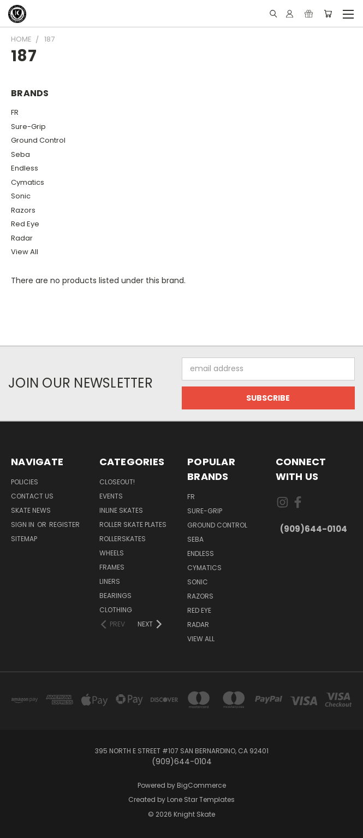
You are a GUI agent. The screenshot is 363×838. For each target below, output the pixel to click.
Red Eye (25, 224)
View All (24, 252)
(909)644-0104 (313, 529)
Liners (109, 581)
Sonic (21, 196)
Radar (22, 238)
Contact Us (32, 496)
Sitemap (24, 538)
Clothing (115, 609)
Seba (20, 154)
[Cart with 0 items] (328, 14)
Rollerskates (122, 538)
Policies (24, 482)
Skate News (31, 510)
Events (111, 496)
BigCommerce (201, 785)
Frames (111, 567)
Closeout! (117, 482)
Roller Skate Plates (132, 524)
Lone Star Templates (201, 799)
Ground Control (38, 140)
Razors (23, 210)
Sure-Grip (28, 126)
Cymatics (27, 182)
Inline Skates (121, 510)
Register (64, 524)
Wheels (111, 553)
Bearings (115, 595)
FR (15, 112)
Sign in (23, 524)
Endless (24, 168)
